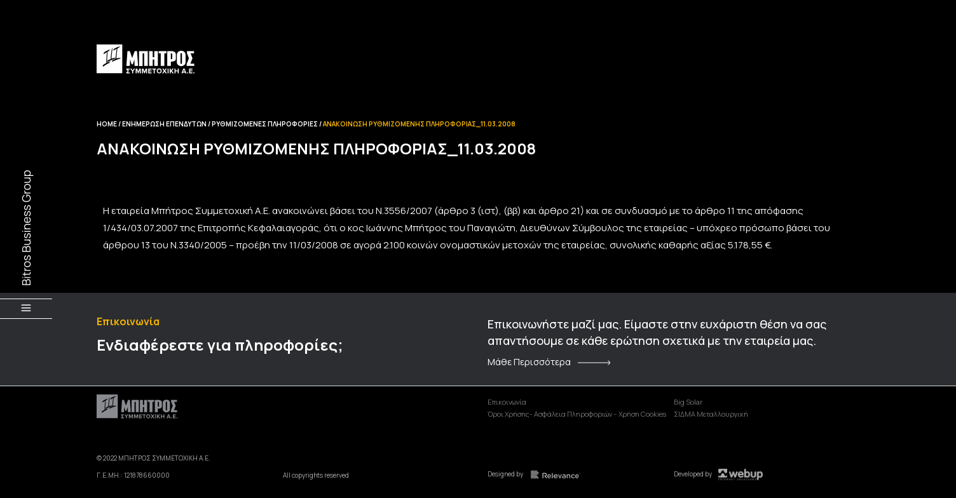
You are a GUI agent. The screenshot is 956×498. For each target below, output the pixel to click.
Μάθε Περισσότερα (529, 362)
